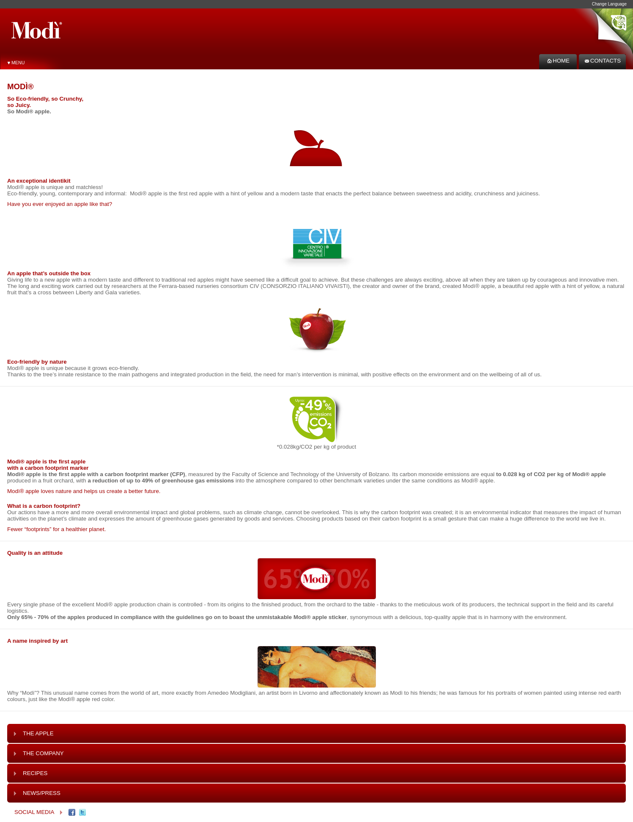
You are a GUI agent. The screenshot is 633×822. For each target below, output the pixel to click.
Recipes (31, 773)
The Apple (34, 733)
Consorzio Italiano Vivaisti (305, 286)
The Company (39, 753)
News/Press (37, 793)
